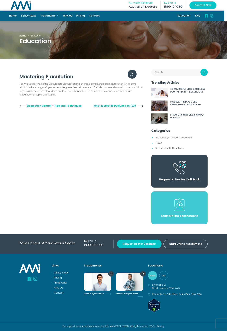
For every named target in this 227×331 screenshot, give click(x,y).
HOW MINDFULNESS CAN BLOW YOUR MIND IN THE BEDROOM (187, 90)
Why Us (69, 15)
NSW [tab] (152, 275)
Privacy (160, 326)
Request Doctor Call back (139, 244)
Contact (95, 15)
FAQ (199, 15)
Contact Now (202, 5)
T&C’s (152, 326)
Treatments (51, 15)
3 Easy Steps (30, 15)
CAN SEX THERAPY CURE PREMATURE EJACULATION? (185, 103)
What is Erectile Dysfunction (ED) (114, 105)
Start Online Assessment (185, 244)
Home (14, 15)
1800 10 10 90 (173, 7)
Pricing (82, 15)
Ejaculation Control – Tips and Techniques (54, 105)
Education (185, 15)
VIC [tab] (164, 275)
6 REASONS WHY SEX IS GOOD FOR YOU (187, 116)
